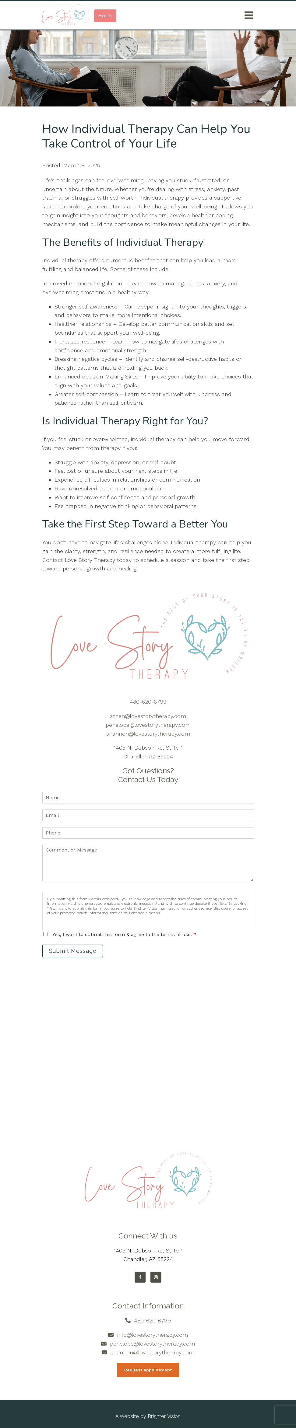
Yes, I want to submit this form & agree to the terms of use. (124, 934)
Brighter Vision (164, 1416)
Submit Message (73, 951)
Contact (53, 560)
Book (105, 16)
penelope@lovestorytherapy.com (148, 725)
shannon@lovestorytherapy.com (148, 733)
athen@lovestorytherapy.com (148, 716)
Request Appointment (148, 1369)
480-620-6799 (148, 701)
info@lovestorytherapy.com (152, 1335)
